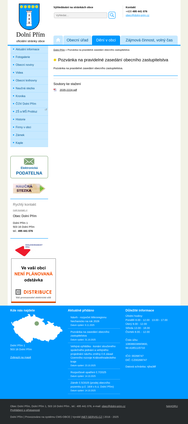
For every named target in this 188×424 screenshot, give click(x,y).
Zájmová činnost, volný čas (149, 40)
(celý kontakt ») (20, 210)
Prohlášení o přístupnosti (25, 410)
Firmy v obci (23, 127)
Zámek (20, 135)
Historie (20, 119)
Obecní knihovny (26, 80)
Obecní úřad (77, 40)
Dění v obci (106, 40)
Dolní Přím (59, 50)
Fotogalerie (23, 56)
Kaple (19, 142)
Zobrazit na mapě (20, 357)
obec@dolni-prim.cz (137, 15)
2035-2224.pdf (68, 89)
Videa (19, 72)
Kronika (20, 96)
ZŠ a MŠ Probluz (31, 110)
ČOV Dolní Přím (26, 103)
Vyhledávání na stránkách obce (73, 7)
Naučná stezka (25, 88)
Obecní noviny (25, 64)
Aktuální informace (27, 49)
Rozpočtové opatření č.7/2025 (88, 372)
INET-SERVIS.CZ (91, 416)
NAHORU (172, 406)
